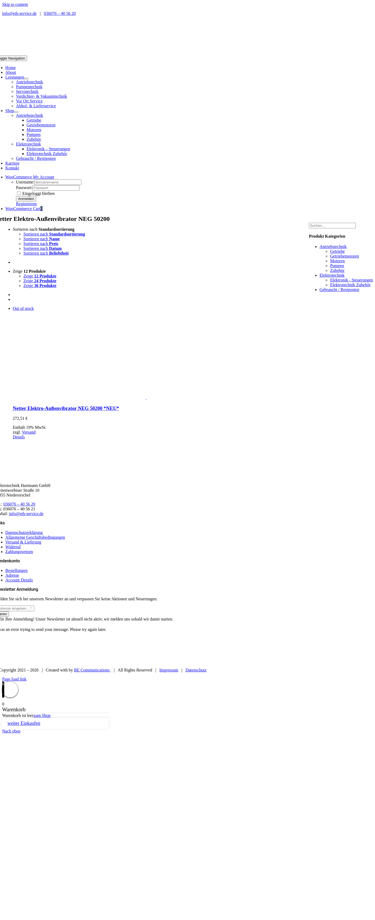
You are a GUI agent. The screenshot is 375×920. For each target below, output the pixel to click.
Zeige (29, 271)
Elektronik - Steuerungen (351, 280)
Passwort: (24, 187)
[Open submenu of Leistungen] (26, 78)
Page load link (14, 679)
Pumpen (337, 265)
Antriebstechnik (29, 82)
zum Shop (41, 715)
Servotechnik (27, 91)
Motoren (337, 261)
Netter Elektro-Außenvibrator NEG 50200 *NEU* (66, 408)
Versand (29, 432)
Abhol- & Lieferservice (36, 106)
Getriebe (337, 251)
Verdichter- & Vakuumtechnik (41, 96)
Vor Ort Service (29, 101)
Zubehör (337, 270)
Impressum (168, 670)
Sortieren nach (43, 229)
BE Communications (92, 670)
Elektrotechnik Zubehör (350, 285)
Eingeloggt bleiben (35, 193)
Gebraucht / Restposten (36, 158)
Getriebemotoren (344, 256)
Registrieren (26, 204)
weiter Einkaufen (23, 723)
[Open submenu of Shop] (16, 112)
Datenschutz (196, 670)
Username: (25, 182)
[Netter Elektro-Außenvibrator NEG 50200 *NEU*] (146, 353)
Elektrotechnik (28, 144)
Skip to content (15, 4)
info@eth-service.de (19, 13)
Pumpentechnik (29, 86)
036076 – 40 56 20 (60, 13)
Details (19, 437)
